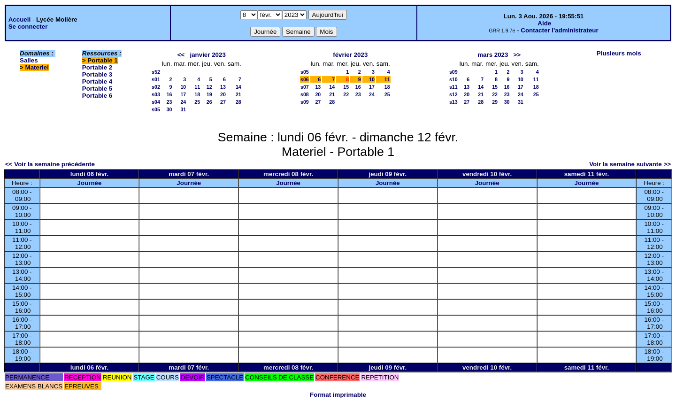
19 (209, 94)
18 (197, 94)
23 (169, 102)
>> (517, 54)
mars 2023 (492, 54)
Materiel (37, 67)
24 (183, 102)
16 (169, 94)
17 (183, 94)
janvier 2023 (208, 54)
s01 (156, 79)
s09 (304, 102)
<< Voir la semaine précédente (50, 164)
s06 (304, 79)
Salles (29, 60)
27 (223, 102)
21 (238, 94)
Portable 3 (97, 74)
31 (183, 109)
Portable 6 (97, 95)
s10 (453, 79)
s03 (156, 94)
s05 (156, 109)
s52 (156, 72)
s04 (156, 102)
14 (238, 87)
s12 (453, 94)
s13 (453, 102)
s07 (304, 87)
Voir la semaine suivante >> (630, 164)
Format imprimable (338, 394)
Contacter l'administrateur (559, 30)
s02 (156, 87)
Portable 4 (97, 81)
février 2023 (350, 54)
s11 (453, 87)
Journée (89, 182)
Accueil (19, 19)
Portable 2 (97, 67)
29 (495, 102)
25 (197, 102)
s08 (304, 94)
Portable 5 (97, 88)
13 (223, 87)
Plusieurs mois (619, 53)
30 (169, 109)
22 (346, 94)
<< (181, 54)
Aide (544, 23)
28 (238, 102)
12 (209, 87)
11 (197, 87)
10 (183, 87)
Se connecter (28, 26)
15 (346, 87)
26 (209, 102)
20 (223, 94)
